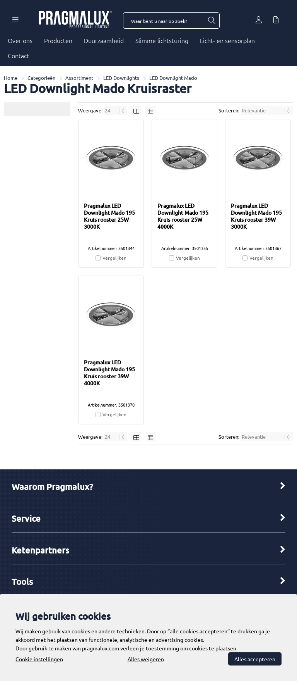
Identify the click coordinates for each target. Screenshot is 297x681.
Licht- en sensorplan (227, 40)
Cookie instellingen (39, 658)
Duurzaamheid (104, 40)
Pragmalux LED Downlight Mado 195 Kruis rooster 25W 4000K (182, 216)
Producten (58, 40)
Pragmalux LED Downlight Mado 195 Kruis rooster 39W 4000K (109, 373)
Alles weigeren (146, 658)
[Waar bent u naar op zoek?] (211, 20)
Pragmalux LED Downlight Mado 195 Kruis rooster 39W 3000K (256, 216)
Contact (18, 55)
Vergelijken (114, 258)
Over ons (20, 40)
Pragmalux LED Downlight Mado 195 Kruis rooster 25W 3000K (109, 216)
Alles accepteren (254, 658)
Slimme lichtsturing (161, 40)
